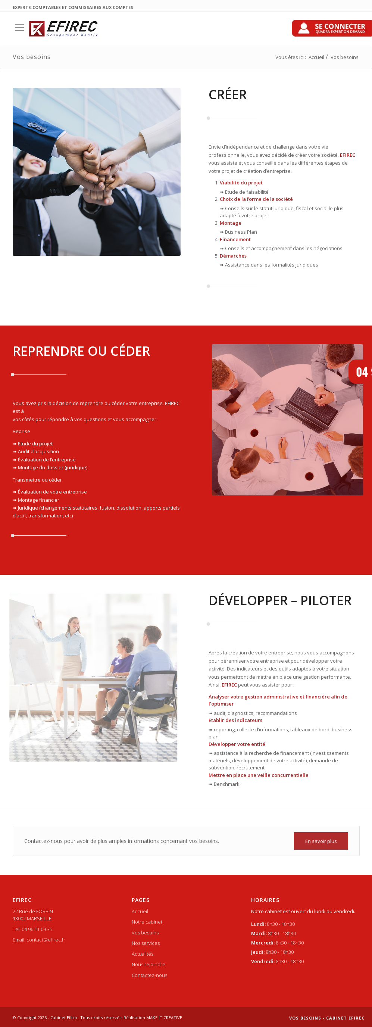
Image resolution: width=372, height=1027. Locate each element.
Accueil (316, 57)
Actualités (142, 953)
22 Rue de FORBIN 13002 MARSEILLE (33, 915)
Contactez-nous (149, 975)
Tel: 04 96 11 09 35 (32, 929)
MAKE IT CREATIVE (164, 1017)
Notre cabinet (147, 921)
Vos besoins (145, 932)
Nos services (146, 943)
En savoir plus (321, 841)
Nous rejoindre (148, 964)
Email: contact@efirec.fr (39, 939)
